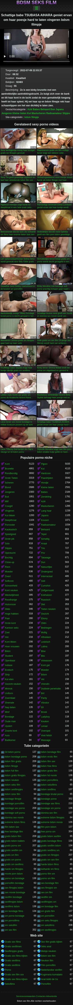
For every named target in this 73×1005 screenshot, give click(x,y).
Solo (7, 543)
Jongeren (6, 113)
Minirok (8, 688)
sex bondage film (50, 883)
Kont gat (45, 665)
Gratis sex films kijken (16, 955)
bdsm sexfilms (48, 789)
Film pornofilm (48, 965)
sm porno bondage (14, 916)
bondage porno (49, 798)
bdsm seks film (12, 784)
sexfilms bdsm (12, 906)
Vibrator (45, 702)
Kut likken (10, 515)
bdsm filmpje (32, 117)
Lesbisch (45, 641)
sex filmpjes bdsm (14, 887)
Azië (29, 109)
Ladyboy (45, 716)
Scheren (9, 482)
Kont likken (10, 641)
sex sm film (47, 892)
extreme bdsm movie (52, 822)
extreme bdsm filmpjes (52, 817)
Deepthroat (10, 520)
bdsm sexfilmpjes (14, 789)
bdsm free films (49, 766)
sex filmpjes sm (49, 887)
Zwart (8, 576)
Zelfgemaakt (47, 590)
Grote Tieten (11, 478)
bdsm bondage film (51, 752)
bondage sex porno (15, 808)
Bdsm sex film (48, 955)
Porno (8, 970)
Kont (7, 464)
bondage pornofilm (14, 803)
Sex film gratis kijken (51, 941)
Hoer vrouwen (12, 646)
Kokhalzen (46, 595)
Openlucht (10, 553)
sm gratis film (48, 911)
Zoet (7, 632)
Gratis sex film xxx (14, 974)
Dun (52, 109)
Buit (7, 496)
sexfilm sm (46, 897)
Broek (44, 712)
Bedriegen (46, 627)
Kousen (45, 520)
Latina (44, 646)
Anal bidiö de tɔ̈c (49, 979)
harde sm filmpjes (14, 869)
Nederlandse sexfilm (51, 970)
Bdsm (44, 674)
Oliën (44, 623)
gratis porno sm (13, 845)
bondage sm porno (51, 808)
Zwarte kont (11, 730)
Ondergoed (47, 571)
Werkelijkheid (12, 595)
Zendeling (46, 496)
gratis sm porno (13, 859)
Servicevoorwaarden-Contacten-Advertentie (36, 996)
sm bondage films (14, 911)
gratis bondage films (51, 841)
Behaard (45, 109)
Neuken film (47, 960)
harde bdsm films (50, 864)
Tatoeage (46, 557)
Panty (44, 698)
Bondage (9, 716)
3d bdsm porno (12, 752)
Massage (46, 740)
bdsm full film (11, 770)
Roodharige (11, 599)
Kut (29, 113)
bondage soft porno (15, 813)
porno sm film (48, 878)
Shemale (9, 702)
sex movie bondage (15, 892)
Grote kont (10, 623)
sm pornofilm (48, 916)
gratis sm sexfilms (14, 864)
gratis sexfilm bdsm (51, 845)
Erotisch (9, 670)
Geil (43, 581)
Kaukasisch (11, 529)
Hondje (44, 482)
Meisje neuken (48, 951)
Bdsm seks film (36, 2)
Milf (7, 501)
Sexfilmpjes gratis (14, 951)
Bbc (43, 656)
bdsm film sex (48, 761)
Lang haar (46, 510)
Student (9, 656)
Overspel (45, 730)
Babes (36, 109)
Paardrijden (47, 478)
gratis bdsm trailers (15, 841)
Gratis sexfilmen (13, 946)
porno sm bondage (14, 878)
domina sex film (49, 813)
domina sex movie (14, 817)
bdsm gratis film (49, 770)
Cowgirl (9, 506)
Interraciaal (47, 576)
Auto (7, 735)
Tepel (44, 534)
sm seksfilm (11, 925)
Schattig (45, 539)
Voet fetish (46, 735)
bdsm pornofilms (49, 780)
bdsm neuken (12, 780)
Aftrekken (46, 637)
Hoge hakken (12, 613)
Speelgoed (10, 534)
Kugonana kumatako (51, 974)
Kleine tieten (19, 113)
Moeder (9, 571)
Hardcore (46, 473)
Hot (7, 637)
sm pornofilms (12, 920)
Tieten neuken (48, 609)
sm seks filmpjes (49, 920)
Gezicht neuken (13, 684)
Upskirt (8, 726)
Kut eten (9, 679)
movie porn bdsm (14, 873)
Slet (43, 604)
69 (42, 707)
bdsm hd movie (49, 775)
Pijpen (44, 464)
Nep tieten (10, 707)
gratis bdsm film (13, 836)
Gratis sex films (13, 941)
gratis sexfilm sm (13, 850)
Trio (43, 548)
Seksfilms (10, 984)
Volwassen (46, 660)
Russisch (46, 599)
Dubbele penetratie (51, 688)
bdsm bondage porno (16, 756)
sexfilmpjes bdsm (14, 901)
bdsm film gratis (13, 761)
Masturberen (39, 113)
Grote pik (9, 539)
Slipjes (66, 113)
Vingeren (9, 510)
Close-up (9, 562)
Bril (42, 693)
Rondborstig (11, 473)
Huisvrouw (10, 604)
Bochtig (9, 557)
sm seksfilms (48, 925)
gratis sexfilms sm (50, 850)
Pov (43, 553)
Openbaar (10, 660)
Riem (7, 567)
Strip (7, 674)
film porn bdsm (48, 827)
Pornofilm (46, 984)
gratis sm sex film (50, 859)
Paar (7, 618)
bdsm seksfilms (49, 784)
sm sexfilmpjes (48, 930)
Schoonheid (11, 585)
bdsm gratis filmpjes (15, 775)
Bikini (8, 651)
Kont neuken (11, 590)
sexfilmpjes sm (48, 901)
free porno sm (48, 831)
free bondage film (14, 831)
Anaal (44, 543)
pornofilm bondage (14, 883)
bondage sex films (50, 803)
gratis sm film (12, 855)
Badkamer (10, 740)
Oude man (10, 721)
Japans (60, 109)
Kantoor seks (11, 627)
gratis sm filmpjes (50, 855)
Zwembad (10, 698)
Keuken (45, 721)
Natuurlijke (46, 567)
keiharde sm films (50, 869)
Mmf (7, 712)
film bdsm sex (12, 827)
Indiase (8, 665)
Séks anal (46, 946)
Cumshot (45, 585)
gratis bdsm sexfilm (51, 836)
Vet (42, 679)
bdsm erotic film (49, 756)
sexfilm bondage (13, 897)
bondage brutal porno (52, 794)
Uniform (9, 693)
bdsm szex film (12, 794)
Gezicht (45, 613)
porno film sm (48, 873)
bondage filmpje (13, 798)
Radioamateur (54, 113)
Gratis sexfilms (12, 960)
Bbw (43, 651)
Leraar (44, 726)
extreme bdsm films (15, 822)
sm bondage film (49, 906)
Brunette (9, 468)
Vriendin (45, 684)
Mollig (44, 632)
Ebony (44, 618)
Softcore (9, 581)
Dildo (7, 609)
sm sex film (11, 930)
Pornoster (10, 524)
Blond (8, 487)
